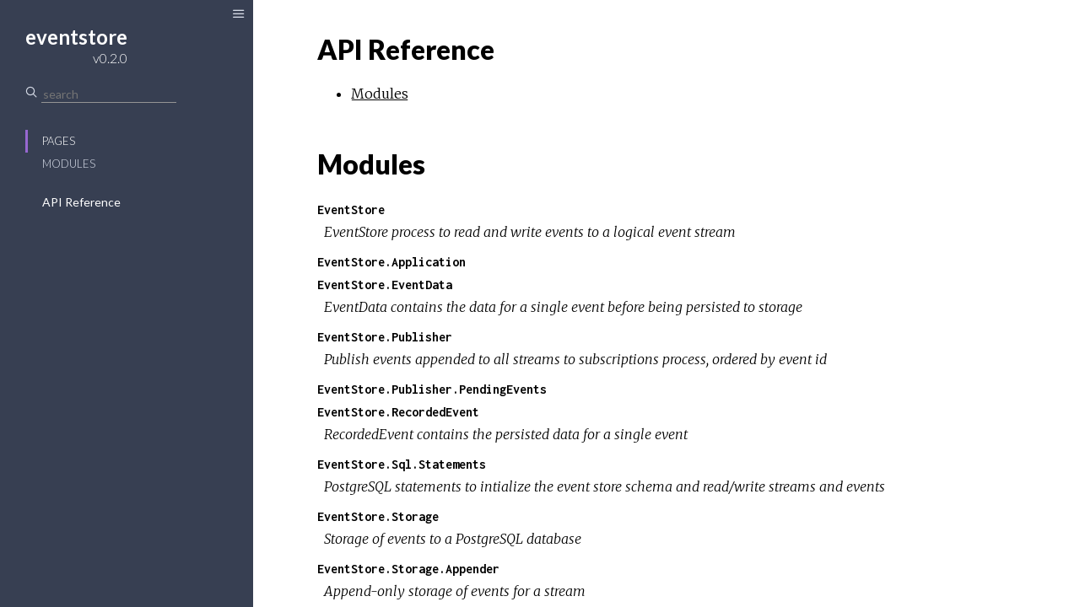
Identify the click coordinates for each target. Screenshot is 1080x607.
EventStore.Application (391, 262)
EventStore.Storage (378, 516)
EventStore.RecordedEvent (398, 412)
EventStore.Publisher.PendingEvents (432, 389)
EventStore (351, 209)
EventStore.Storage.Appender (408, 568)
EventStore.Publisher (384, 337)
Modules (68, 163)
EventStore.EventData (384, 284)
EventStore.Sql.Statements (401, 464)
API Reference (81, 202)
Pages (58, 141)
